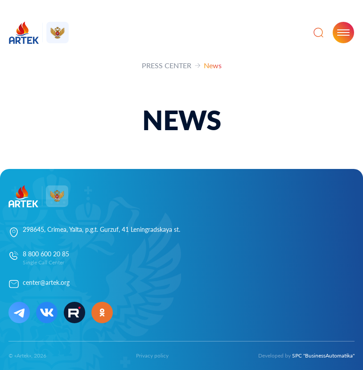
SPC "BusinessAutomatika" (323, 355)
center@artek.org (46, 282)
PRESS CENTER (166, 65)
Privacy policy (152, 355)
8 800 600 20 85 (46, 254)
